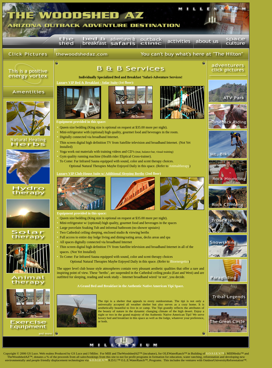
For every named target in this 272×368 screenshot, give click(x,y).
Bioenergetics (179, 261)
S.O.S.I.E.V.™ (215, 353)
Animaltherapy (179, 166)
